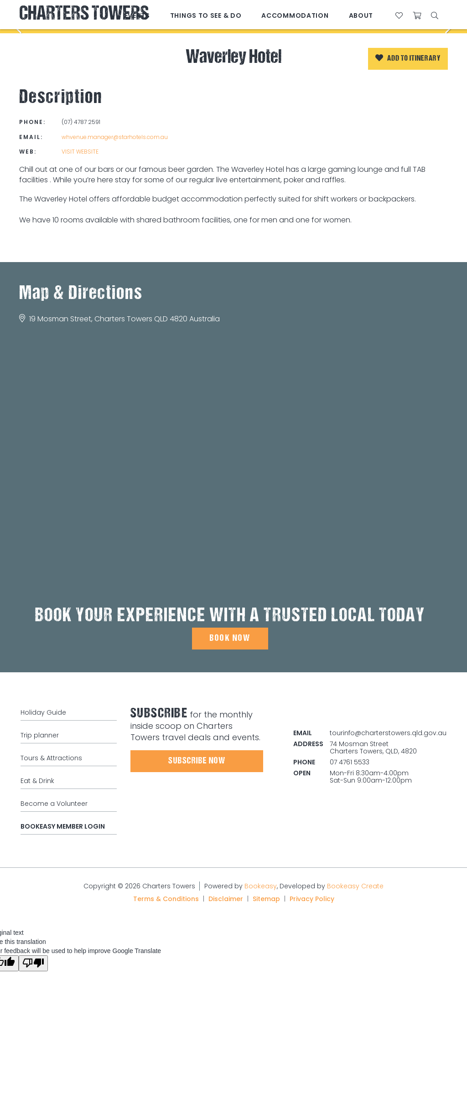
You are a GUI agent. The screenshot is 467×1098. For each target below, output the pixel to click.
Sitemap (266, 898)
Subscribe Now (196, 761)
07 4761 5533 (349, 762)
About (361, 15)
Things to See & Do (206, 15)
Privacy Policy (312, 898)
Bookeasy (260, 886)
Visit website (80, 151)
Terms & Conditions (166, 898)
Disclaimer (225, 898)
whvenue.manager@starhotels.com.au (115, 137)
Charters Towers (84, 15)
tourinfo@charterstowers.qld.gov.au (388, 732)
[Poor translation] (33, 963)
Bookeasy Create (355, 886)
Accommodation (294, 15)
